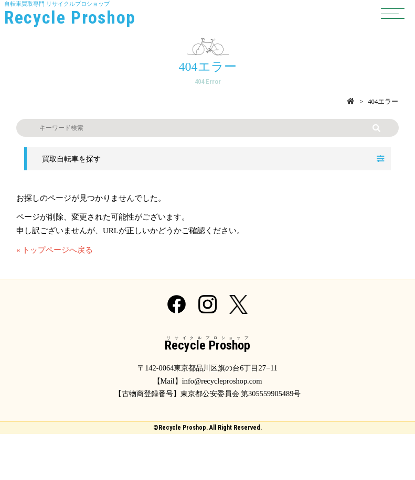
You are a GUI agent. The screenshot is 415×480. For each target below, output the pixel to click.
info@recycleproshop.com (222, 381)
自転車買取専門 (207, 15)
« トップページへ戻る (54, 250)
